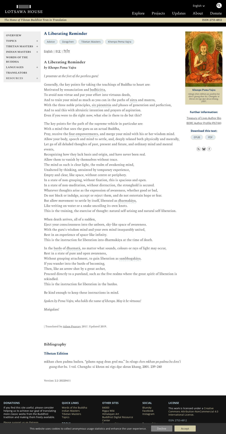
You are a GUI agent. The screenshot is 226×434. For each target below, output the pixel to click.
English (48, 51)
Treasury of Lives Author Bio (204, 118)
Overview (13, 35)
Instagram (148, 414)
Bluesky (146, 407)
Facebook (147, 410)
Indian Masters (71, 410)
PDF (210, 137)
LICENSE (173, 403)
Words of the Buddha (17, 59)
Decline (161, 428)
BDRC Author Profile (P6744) (204, 123)
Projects (158, 13)
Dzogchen (68, 41)
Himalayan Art (110, 414)
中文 (58, 51)
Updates (179, 13)
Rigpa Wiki (108, 410)
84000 (105, 407)
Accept (185, 428)
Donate (216, 13)
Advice (51, 41)
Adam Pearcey (71, 326)
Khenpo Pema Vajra (119, 41)
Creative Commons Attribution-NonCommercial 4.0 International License (193, 411)
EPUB (197, 137)
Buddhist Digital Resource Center (117, 419)
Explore (138, 13)
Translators (16, 73)
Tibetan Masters (91, 41)
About (198, 13)
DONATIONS (12, 403)
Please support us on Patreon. (21, 422)
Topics (65, 417)
